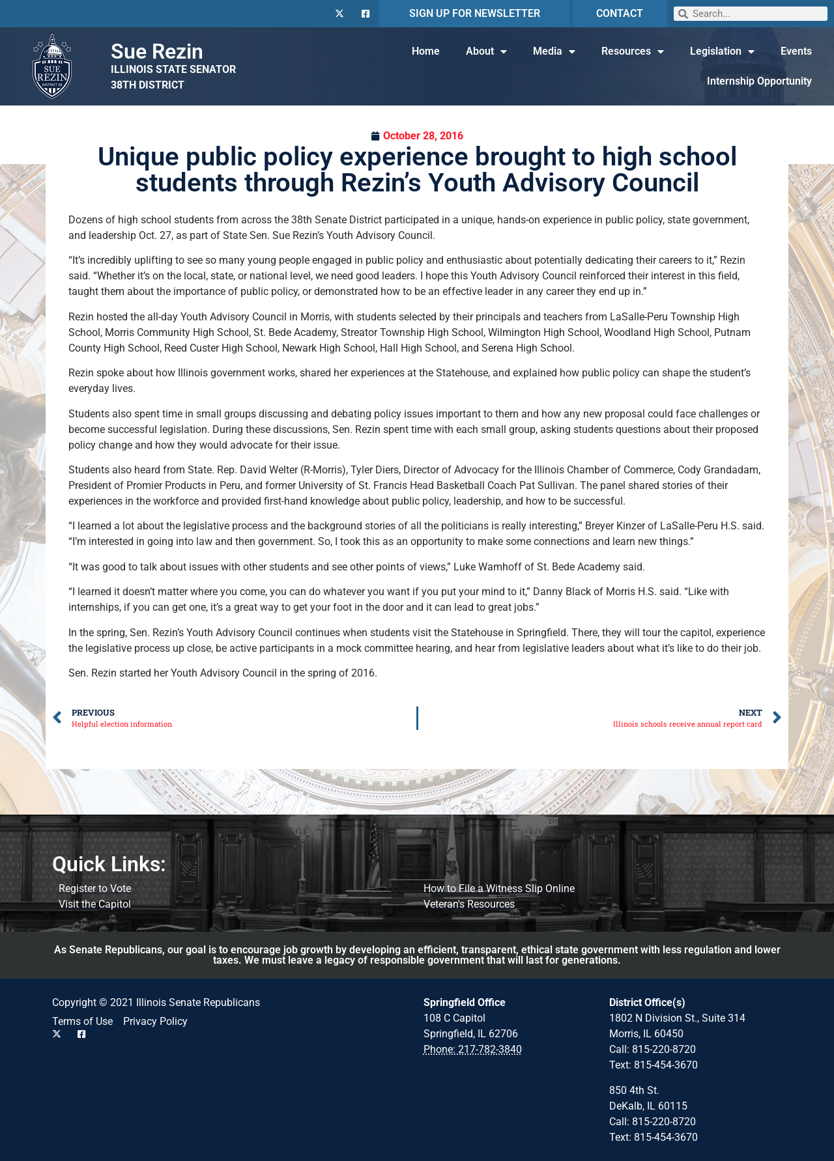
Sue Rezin (157, 51)
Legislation (722, 51)
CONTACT (619, 13)
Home (426, 51)
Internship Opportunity (759, 81)
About (486, 51)
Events (796, 51)
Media (554, 51)
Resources (632, 51)
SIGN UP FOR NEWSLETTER (474, 13)
